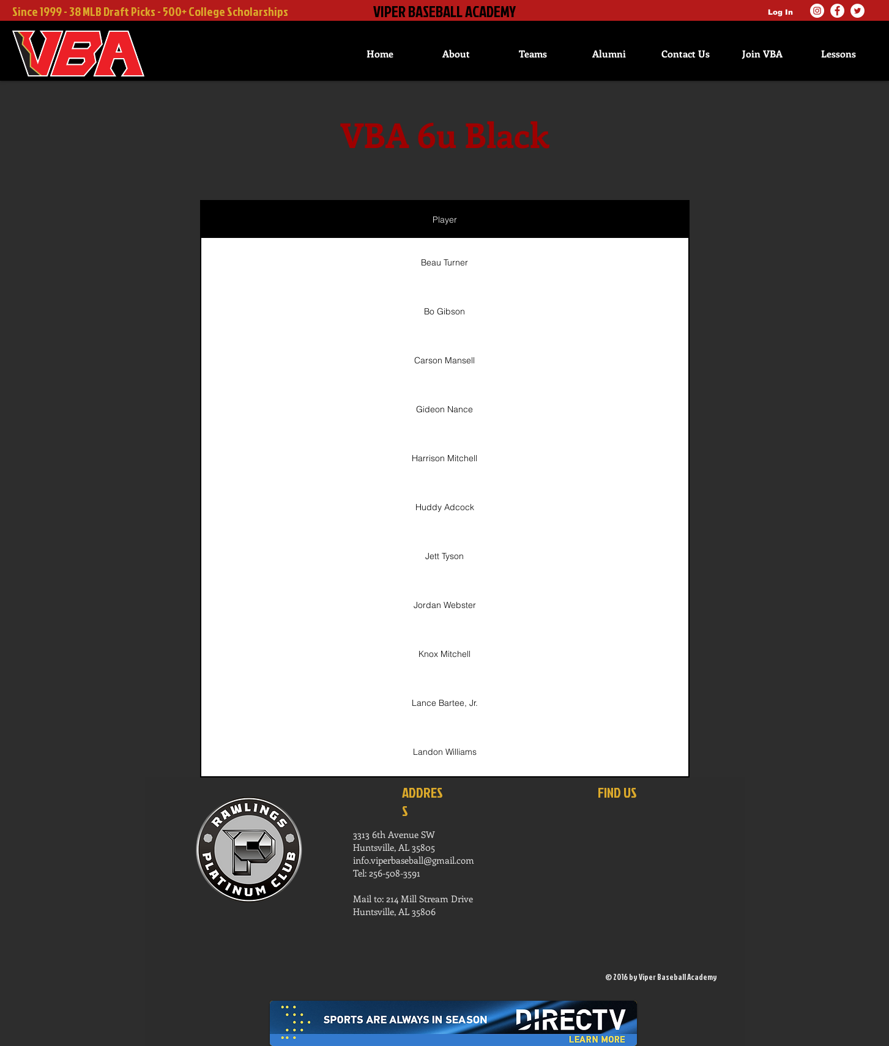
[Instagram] (817, 11)
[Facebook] (837, 11)
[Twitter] (857, 11)
